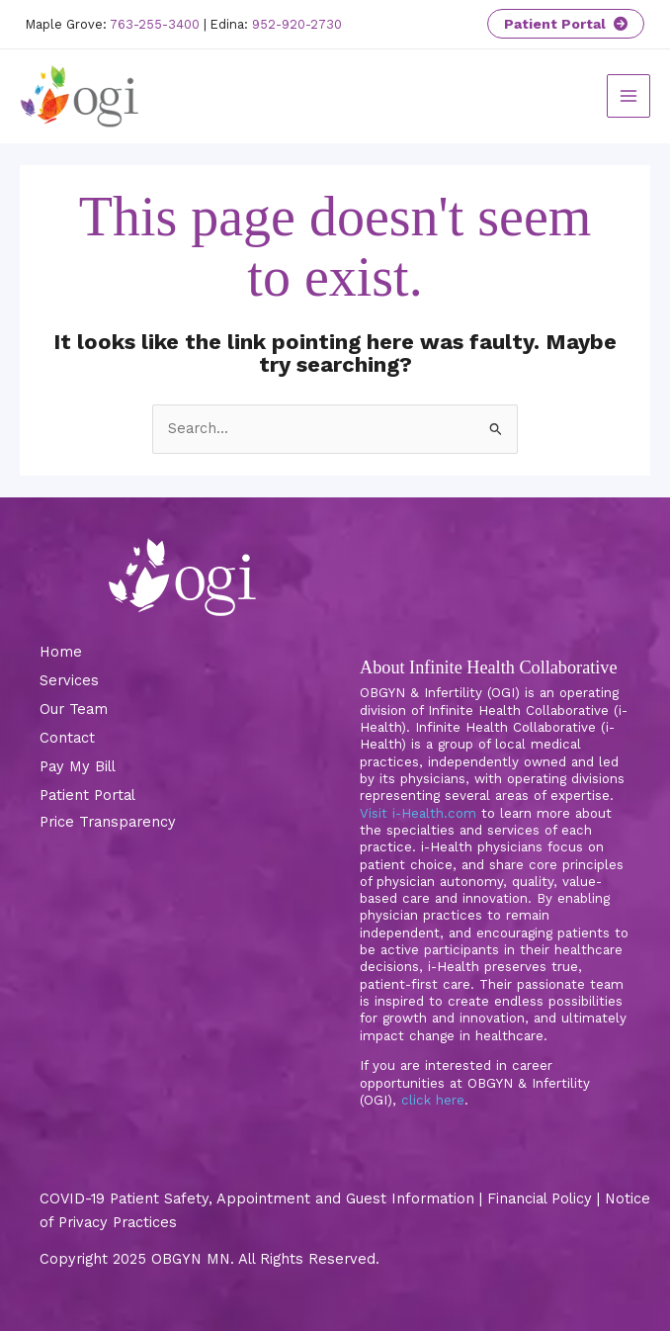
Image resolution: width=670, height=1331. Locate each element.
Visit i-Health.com (418, 813)
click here (432, 1100)
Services (69, 680)
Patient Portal (566, 24)
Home (61, 652)
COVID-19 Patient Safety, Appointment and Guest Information (257, 1198)
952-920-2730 (297, 24)
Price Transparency (108, 822)
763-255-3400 (155, 24)
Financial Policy (539, 1198)
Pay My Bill (78, 766)
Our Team (74, 709)
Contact (67, 738)
